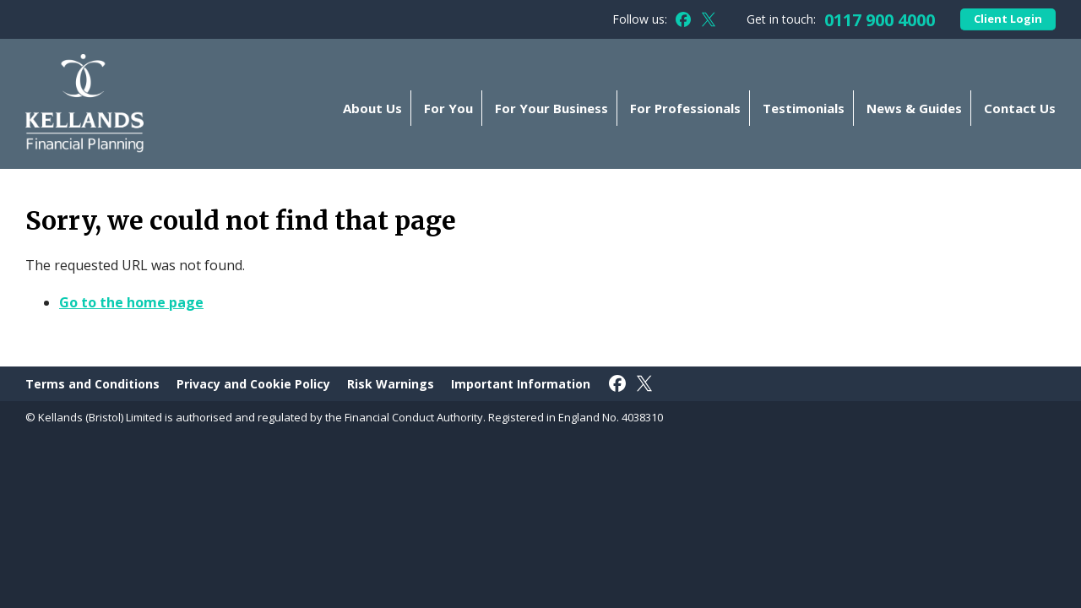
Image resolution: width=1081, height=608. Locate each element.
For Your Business (551, 108)
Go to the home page (131, 302)
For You (448, 108)
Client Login (1008, 18)
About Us (372, 108)
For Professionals (685, 108)
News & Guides (914, 108)
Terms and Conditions (92, 384)
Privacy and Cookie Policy (253, 384)
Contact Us (1020, 108)
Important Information (520, 384)
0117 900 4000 (879, 20)
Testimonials (804, 108)
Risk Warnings (390, 384)
